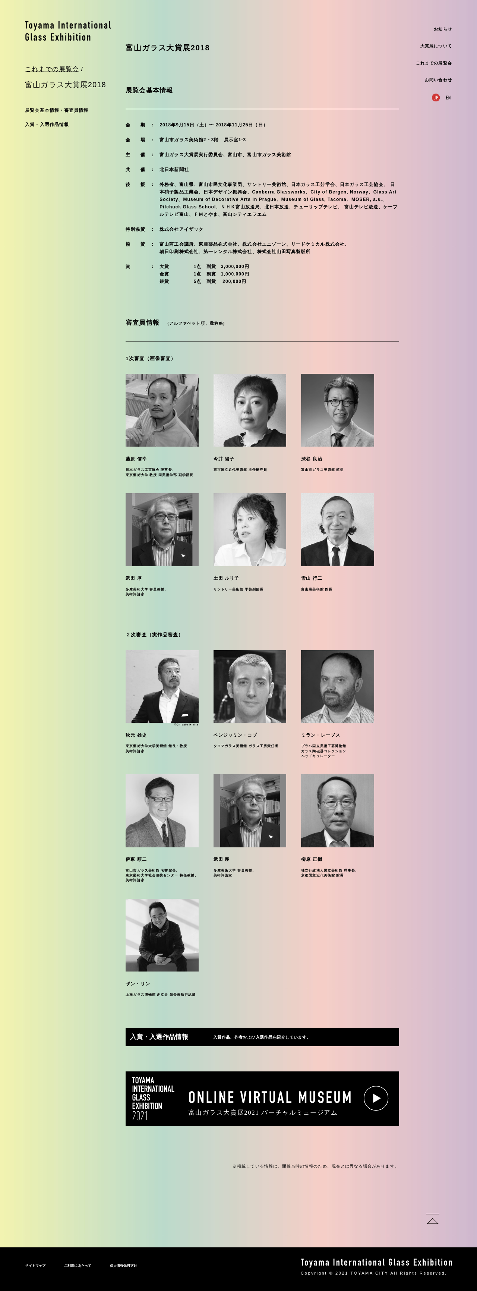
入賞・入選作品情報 (47, 124)
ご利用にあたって (78, 1266)
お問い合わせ (438, 80)
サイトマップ (35, 1266)
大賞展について (436, 46)
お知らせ (443, 29)
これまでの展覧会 (434, 63)
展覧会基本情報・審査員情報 (56, 110)
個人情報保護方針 (124, 1266)
